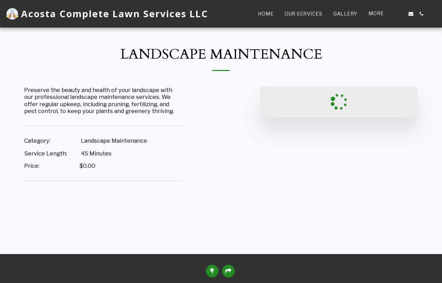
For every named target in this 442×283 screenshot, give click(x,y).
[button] (400, 13)
